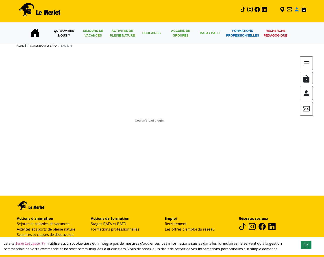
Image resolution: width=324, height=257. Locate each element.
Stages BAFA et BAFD (108, 223)
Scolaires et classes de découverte (45, 234)
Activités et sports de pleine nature (46, 229)
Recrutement (176, 223)
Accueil (21, 46)
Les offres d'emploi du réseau (190, 229)
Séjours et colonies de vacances (43, 223)
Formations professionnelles (115, 229)
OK (306, 244)
